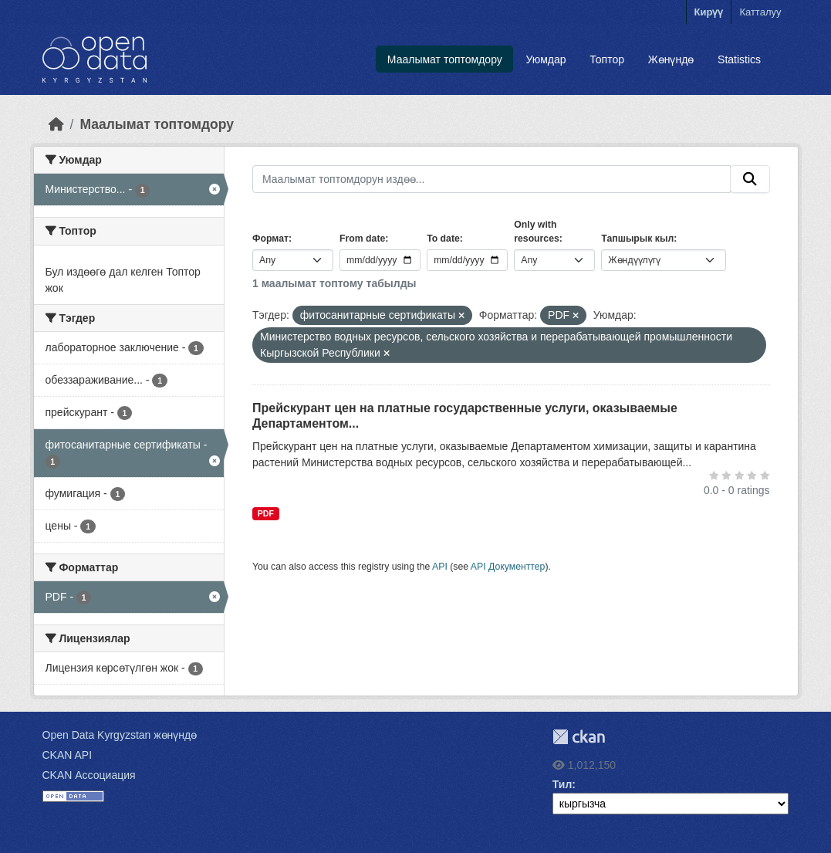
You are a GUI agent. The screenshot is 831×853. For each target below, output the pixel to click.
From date (362, 238)
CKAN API (67, 755)
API (440, 566)
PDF (266, 513)
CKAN (578, 737)
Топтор (606, 59)
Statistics (739, 59)
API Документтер (508, 566)
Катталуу (760, 12)
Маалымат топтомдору (444, 59)
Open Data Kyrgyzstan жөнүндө (120, 735)
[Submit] (750, 179)
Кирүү (709, 12)
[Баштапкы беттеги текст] (56, 124)
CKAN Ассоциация (89, 775)
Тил (562, 784)
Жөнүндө (671, 59)
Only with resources (536, 231)
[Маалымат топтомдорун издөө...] (491, 179)
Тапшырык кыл (637, 238)
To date (443, 238)
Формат (270, 238)
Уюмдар (546, 59)
